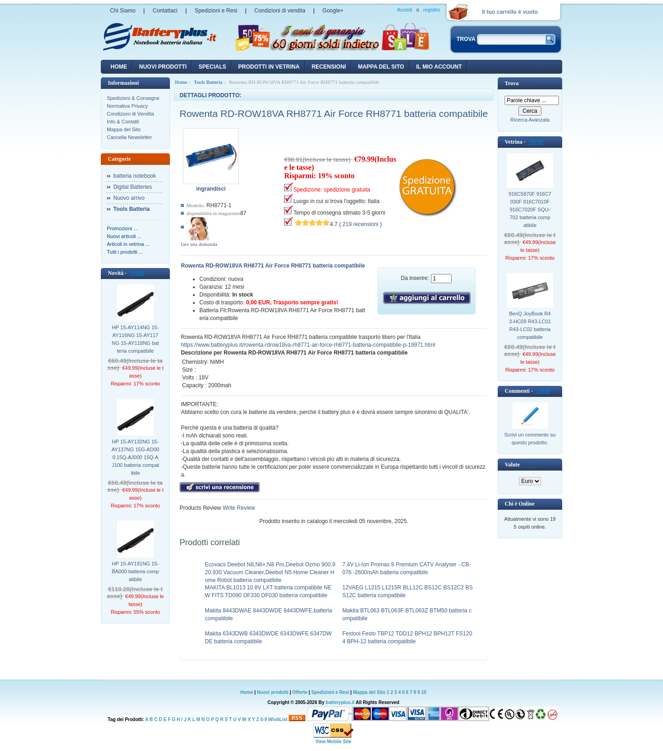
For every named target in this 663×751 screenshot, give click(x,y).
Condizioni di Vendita (130, 113)
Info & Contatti (123, 121)
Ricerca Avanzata (529, 119)
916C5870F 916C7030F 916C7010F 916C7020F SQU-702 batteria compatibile (530, 209)
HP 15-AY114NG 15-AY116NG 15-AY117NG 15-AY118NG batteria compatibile (135, 339)
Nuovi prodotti (272, 692)
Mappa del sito (381, 67)
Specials (212, 67)
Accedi (404, 9)
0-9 (264, 719)
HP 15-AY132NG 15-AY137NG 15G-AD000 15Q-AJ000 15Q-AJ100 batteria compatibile (135, 457)
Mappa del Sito (123, 129)
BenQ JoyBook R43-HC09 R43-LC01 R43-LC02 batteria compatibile (530, 325)
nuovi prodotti (162, 67)
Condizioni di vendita (279, 10)
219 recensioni (360, 224)
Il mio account (439, 67)
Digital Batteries (132, 187)
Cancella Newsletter (129, 137)
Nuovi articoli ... (124, 236)
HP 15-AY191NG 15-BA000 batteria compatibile (135, 571)
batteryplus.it (340, 702)
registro (431, 9)
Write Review (238, 508)
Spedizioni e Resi (216, 10)
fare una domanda (199, 244)
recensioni (329, 67)
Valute (512, 464)
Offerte (300, 692)
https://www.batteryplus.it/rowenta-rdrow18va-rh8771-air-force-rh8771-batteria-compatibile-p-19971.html (308, 345)
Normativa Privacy (127, 106)
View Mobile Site (333, 741)
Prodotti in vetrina (268, 67)
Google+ (332, 10)
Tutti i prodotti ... (125, 252)
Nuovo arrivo (129, 198)
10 (423, 692)
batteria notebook (134, 176)
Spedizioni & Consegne (133, 98)
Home (118, 67)
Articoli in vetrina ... (128, 244)
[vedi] (136, 273)
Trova (511, 83)
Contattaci (164, 10)
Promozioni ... (122, 228)
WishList (278, 719)
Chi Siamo (122, 10)
